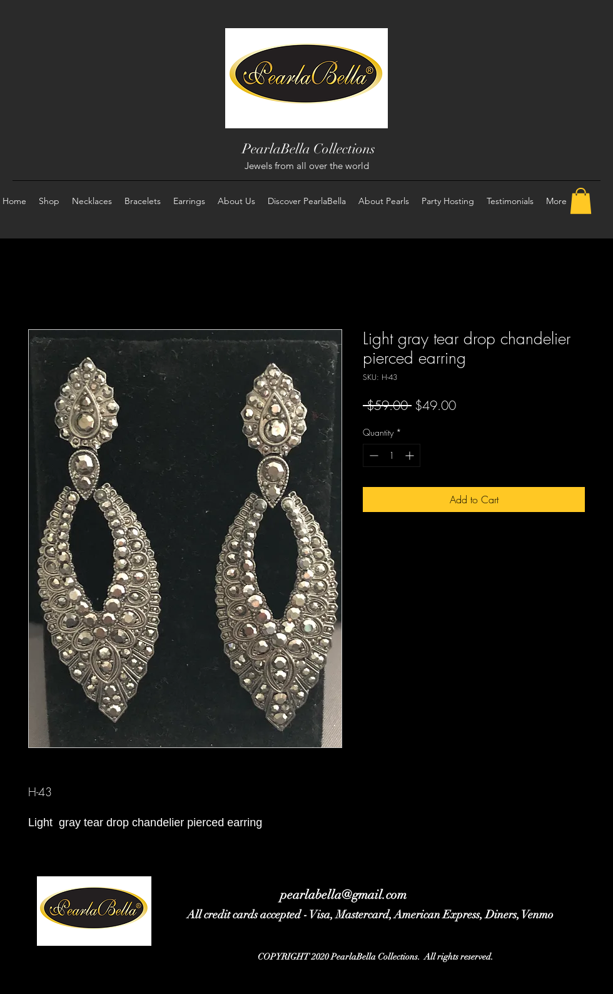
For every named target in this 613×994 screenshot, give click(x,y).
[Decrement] (372, 455)
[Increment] (410, 455)
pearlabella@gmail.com (343, 895)
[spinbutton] (391, 455)
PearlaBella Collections (308, 148)
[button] (581, 201)
